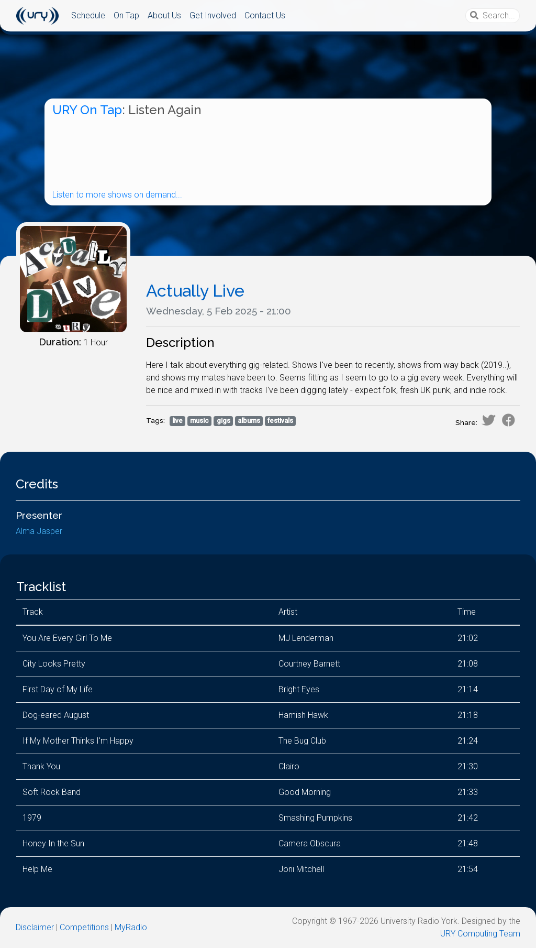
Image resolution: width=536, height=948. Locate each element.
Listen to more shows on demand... (117, 195)
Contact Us (264, 15)
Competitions (84, 927)
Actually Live (195, 290)
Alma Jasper (39, 531)
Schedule (88, 15)
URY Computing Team (480, 934)
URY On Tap (87, 109)
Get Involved (212, 15)
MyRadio (131, 927)
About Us (164, 15)
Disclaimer (35, 927)
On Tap (126, 15)
